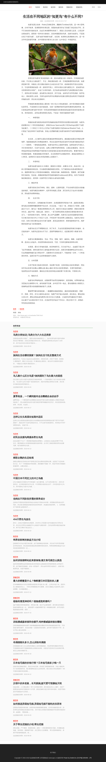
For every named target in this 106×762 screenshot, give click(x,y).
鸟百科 (37, 7)
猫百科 (61, 7)
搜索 (93, 7)
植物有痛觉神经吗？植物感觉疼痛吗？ (32, 601)
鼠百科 (53, 7)
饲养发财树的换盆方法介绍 (26, 540)
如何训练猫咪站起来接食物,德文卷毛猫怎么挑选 (37, 560)
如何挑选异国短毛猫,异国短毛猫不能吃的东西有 (37, 704)
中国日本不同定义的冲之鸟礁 (28, 478)
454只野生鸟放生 (22, 519)
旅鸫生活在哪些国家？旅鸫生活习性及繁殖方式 (37, 355)
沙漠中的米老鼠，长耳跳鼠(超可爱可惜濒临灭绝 (37, 683)
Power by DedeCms (70, 758)
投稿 (99, 7)
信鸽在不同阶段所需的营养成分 (29, 498)
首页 (30, 7)
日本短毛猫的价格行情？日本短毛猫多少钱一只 (37, 663)
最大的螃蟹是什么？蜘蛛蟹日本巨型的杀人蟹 (36, 581)
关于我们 (53, 752)
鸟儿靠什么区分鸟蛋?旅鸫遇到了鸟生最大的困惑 (37, 376)
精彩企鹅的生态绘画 (23, 457)
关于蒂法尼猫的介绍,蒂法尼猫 (28, 724)
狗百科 (45, 7)
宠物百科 (69, 7)
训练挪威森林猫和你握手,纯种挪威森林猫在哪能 (37, 622)
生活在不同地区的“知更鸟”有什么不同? (53, 16)
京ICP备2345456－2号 (84, 758)
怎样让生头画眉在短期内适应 (28, 417)
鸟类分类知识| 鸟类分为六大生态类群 (32, 335)
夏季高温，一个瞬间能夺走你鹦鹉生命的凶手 (36, 396)
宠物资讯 (79, 7)
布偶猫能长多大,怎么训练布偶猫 (29, 642)
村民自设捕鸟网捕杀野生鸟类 (28, 437)
